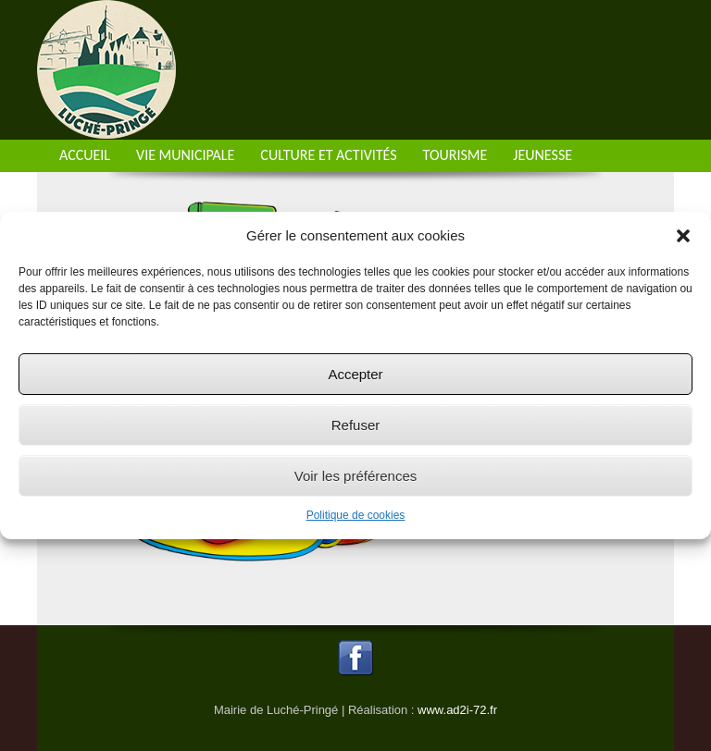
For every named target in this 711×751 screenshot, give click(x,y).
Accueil (84, 155)
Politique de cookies (355, 515)
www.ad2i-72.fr (457, 710)
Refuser (355, 425)
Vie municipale (185, 155)
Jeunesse (542, 155)
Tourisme (455, 155)
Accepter (355, 374)
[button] (683, 236)
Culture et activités (328, 155)
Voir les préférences (356, 476)
